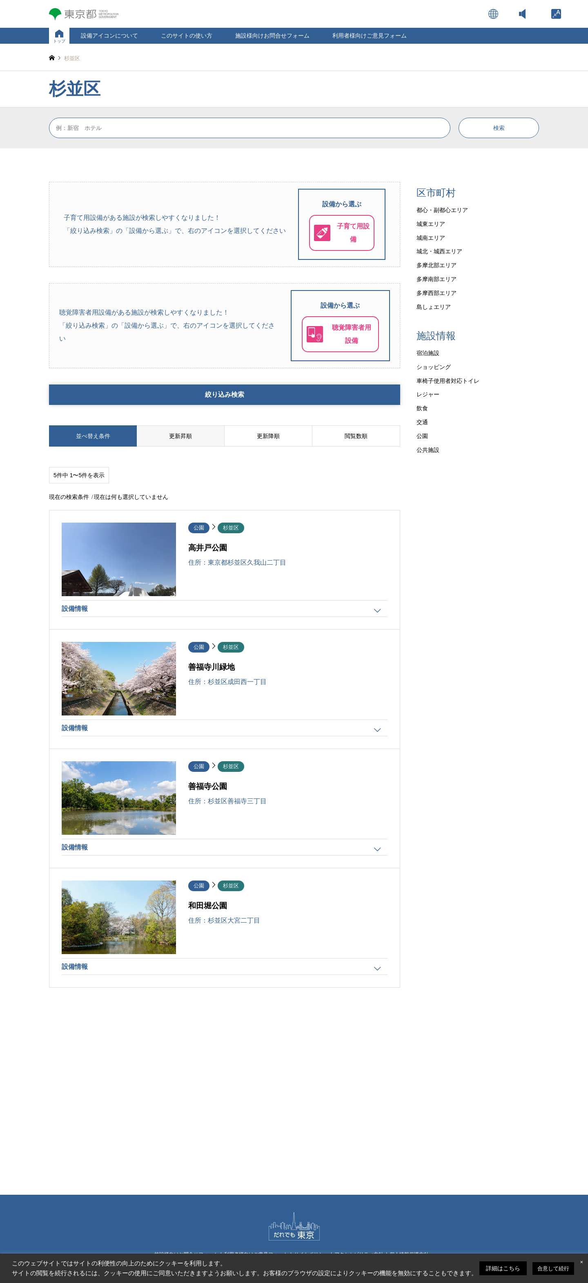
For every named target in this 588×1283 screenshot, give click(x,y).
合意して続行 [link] (553, 1268)
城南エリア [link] (430, 238)
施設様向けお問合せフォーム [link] (272, 35)
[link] (556, 14)
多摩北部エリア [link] (436, 265)
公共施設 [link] (427, 450)
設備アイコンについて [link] (109, 35)
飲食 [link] (422, 408)
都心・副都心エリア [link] (442, 210)
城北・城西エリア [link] (439, 251)
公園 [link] (422, 436)
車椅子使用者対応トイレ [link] (447, 381)
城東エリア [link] (430, 224)
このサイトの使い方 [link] (186, 35)
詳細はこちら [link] (503, 1268)
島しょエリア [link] (433, 307)
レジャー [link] (427, 394)
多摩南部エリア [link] (436, 279)
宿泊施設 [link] (427, 353)
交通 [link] (422, 422)
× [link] (581, 1262)
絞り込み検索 (224, 394)
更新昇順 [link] (180, 436)
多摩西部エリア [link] (436, 293)
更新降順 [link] (268, 436)
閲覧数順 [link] (356, 436)
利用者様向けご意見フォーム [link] (369, 35)
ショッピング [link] (433, 367)
